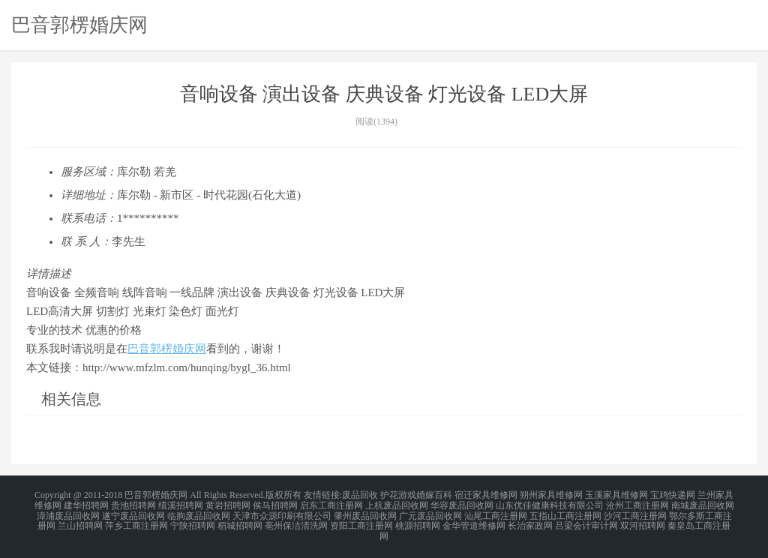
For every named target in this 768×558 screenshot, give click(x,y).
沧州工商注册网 (637, 504)
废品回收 (360, 495)
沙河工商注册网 (635, 513)
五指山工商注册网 (566, 513)
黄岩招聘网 (228, 504)
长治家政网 (530, 522)
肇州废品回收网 (365, 513)
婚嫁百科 (434, 495)
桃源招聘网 (417, 522)
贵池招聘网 (133, 504)
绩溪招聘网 (180, 504)
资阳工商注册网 (361, 522)
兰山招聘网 (80, 522)
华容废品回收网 (462, 504)
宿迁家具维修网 (486, 495)
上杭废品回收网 (396, 504)
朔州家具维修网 (551, 495)
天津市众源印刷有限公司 (282, 513)
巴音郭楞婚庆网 (79, 25)
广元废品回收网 (430, 513)
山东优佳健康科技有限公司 (550, 504)
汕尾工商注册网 (495, 513)
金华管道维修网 (474, 522)
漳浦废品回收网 (68, 513)
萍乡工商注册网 (136, 522)
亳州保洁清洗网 (296, 522)
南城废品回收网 (702, 504)
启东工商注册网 (331, 504)
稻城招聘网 (240, 522)
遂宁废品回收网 (133, 513)
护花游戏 (398, 495)
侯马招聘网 (275, 504)
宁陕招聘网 (192, 522)
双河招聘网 (642, 522)
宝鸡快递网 (672, 495)
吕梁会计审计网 (586, 522)
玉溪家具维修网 (616, 495)
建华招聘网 (86, 504)
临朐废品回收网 (198, 513)
